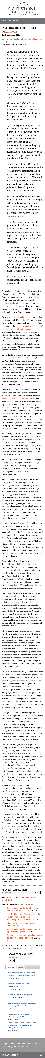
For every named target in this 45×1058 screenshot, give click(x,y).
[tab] (10, 967)
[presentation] (11, 967)
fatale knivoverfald (33, 326)
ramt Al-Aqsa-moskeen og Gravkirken (18, 398)
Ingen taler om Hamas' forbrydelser (20, 995)
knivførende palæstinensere (21, 329)
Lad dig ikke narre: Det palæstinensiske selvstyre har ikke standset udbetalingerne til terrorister (24, 917)
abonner (32, 945)
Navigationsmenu (10, 21)
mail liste (29, 948)
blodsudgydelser (18, 317)
